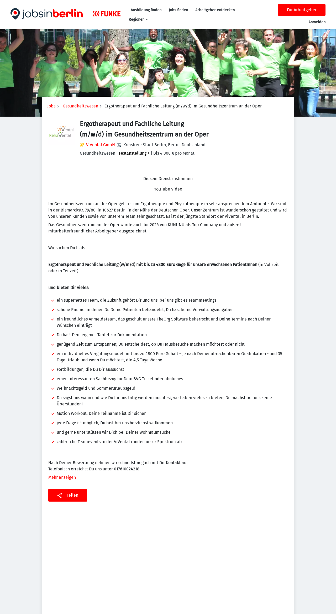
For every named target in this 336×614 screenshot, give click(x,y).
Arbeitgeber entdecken (215, 10)
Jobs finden (178, 10)
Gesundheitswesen (80, 106)
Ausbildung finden (146, 10)
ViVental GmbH (100, 144)
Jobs (51, 106)
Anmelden (317, 22)
